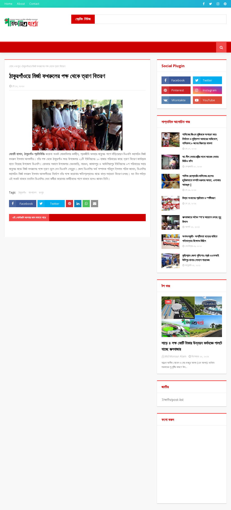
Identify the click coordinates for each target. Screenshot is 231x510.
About (21, 4)
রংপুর (17, 66)
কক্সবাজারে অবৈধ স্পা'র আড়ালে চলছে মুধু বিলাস (201, 219)
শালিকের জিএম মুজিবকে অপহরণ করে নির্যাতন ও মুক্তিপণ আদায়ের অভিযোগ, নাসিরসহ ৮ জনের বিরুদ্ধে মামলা (200, 138)
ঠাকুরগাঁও (22, 192)
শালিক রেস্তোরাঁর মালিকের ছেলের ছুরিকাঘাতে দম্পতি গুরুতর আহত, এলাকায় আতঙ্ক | (201, 180)
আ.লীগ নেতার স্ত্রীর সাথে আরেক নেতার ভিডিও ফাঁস (200, 159)
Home (8, 4)
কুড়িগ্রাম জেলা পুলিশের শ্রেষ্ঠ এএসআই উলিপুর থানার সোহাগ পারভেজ (200, 257)
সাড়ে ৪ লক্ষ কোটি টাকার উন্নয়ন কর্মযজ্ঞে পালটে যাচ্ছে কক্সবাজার (192, 346)
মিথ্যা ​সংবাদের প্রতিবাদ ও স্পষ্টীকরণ (198, 198)
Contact (34, 4)
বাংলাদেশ (32, 192)
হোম (11, 66)
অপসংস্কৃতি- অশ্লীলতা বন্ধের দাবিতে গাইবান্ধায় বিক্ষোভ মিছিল (199, 238)
